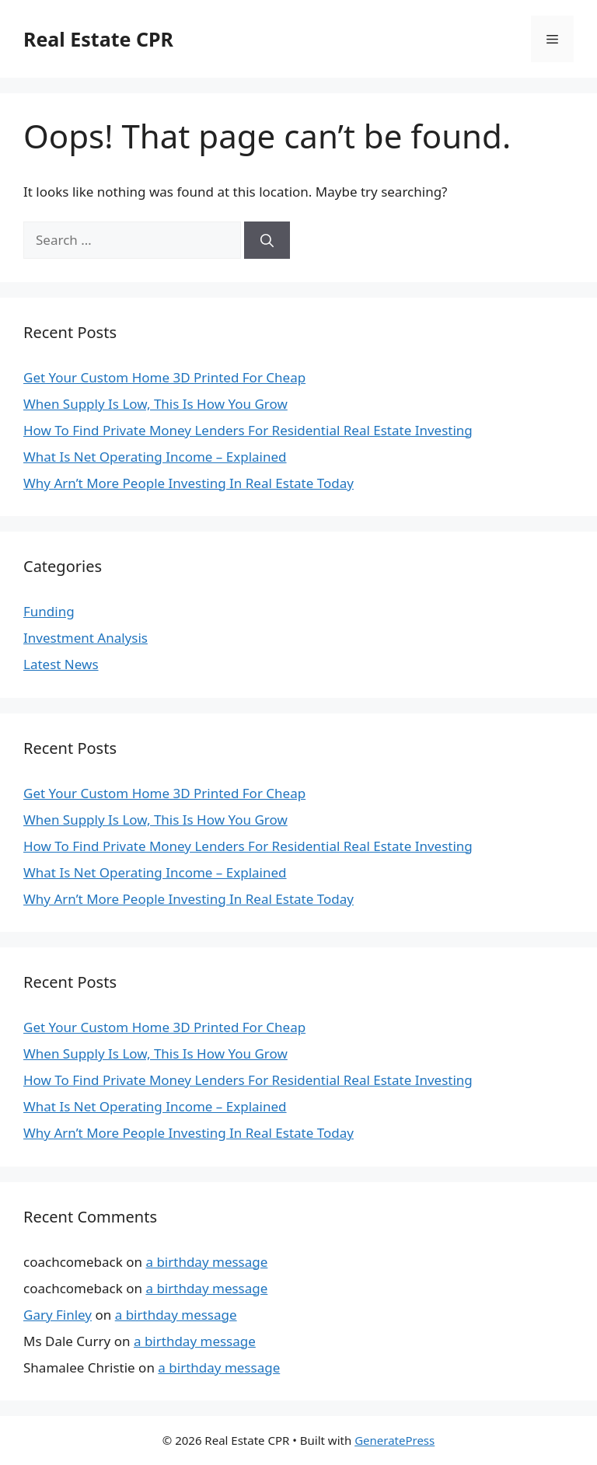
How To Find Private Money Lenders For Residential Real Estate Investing (248, 430)
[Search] (267, 240)
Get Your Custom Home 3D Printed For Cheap (164, 377)
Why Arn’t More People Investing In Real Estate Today (188, 483)
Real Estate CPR (98, 39)
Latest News (61, 664)
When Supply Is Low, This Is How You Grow (155, 404)
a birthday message (206, 1262)
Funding (49, 611)
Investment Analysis (85, 638)
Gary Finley (57, 1315)
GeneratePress (394, 1440)
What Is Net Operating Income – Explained (155, 457)
